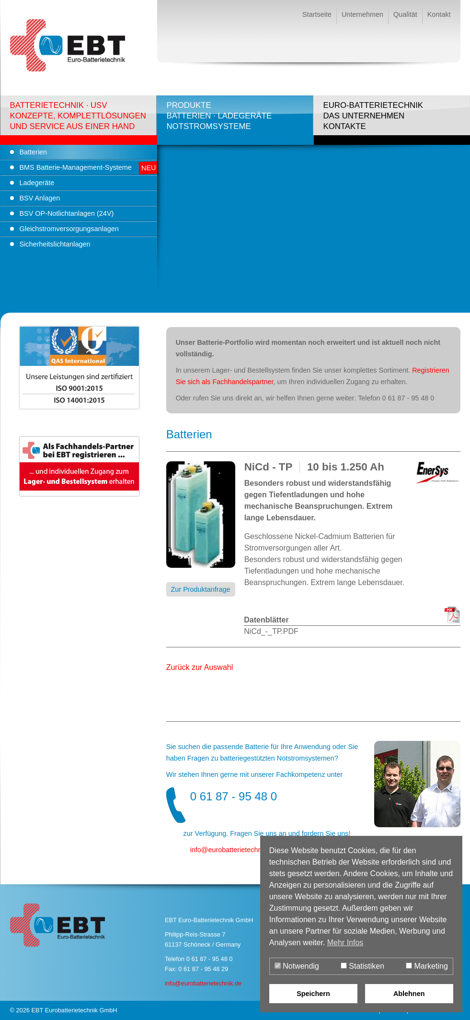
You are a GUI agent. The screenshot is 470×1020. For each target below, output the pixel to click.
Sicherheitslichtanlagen (55, 244)
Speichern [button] (313, 993)
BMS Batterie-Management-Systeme (76, 167)
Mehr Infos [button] (345, 942)
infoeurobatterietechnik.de (233, 850)
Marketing (427, 966)
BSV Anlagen (40, 198)
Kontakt (439, 14)
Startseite (317, 14)
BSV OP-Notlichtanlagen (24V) (67, 213)
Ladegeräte (37, 183)
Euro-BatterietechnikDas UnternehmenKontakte (373, 116)
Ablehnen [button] (409, 993)
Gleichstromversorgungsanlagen (69, 229)
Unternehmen (362, 14)
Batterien (33, 152)
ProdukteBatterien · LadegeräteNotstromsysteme (219, 116)
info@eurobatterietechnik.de (203, 983)
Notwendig (297, 966)
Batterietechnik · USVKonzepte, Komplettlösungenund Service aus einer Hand (78, 116)
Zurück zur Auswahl (199, 667)
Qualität (405, 14)
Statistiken (362, 966)
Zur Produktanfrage (200, 589)
